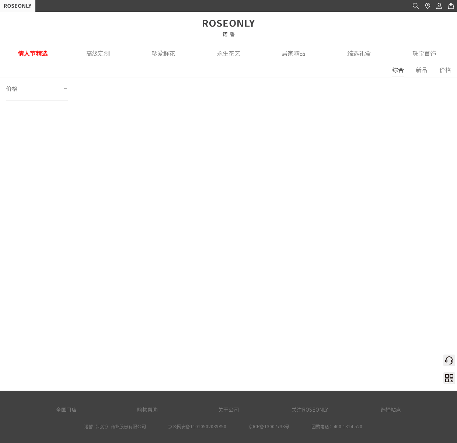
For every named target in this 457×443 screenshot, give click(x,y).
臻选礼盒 (359, 53)
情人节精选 (33, 53)
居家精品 (294, 53)
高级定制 (98, 53)
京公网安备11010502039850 (197, 426)
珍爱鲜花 (163, 53)
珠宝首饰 (424, 53)
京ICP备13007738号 (268, 426)
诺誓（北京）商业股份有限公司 (115, 426)
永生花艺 (228, 53)
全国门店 (66, 409)
